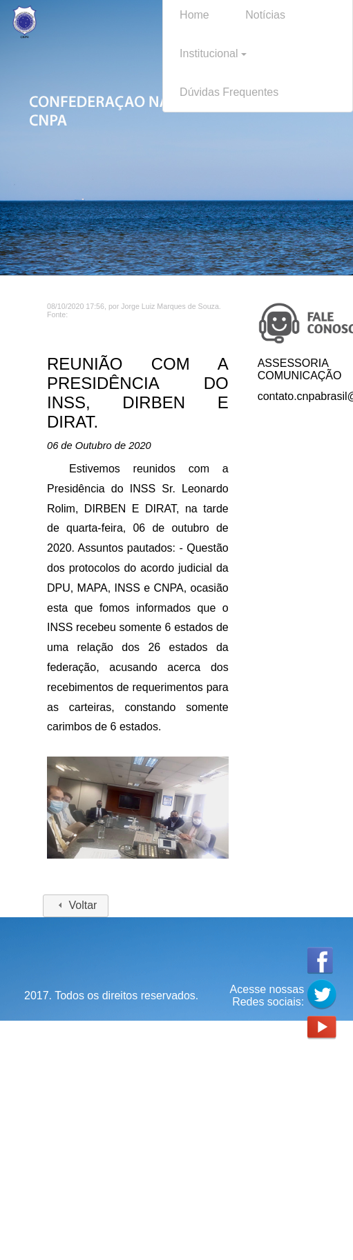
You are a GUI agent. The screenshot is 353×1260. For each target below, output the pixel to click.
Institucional (213, 53)
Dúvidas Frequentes (229, 92)
